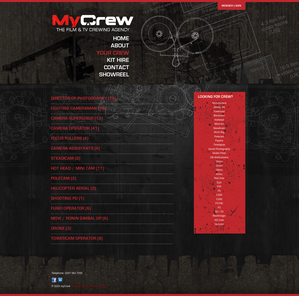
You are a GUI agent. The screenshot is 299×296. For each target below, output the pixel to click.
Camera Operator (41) (75, 128)
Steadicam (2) (65, 158)
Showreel (114, 74)
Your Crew (113, 53)
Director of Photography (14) (83, 98)
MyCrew (93, 31)
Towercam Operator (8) (77, 238)
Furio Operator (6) (71, 208)
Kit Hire (118, 60)
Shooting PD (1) (67, 198)
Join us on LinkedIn (61, 280)
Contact (116, 67)
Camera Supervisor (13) (77, 118)
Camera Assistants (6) (75, 148)
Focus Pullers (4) (69, 138)
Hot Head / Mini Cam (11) (77, 168)
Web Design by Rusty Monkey (89, 286)
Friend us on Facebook (55, 280)
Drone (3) (61, 228)
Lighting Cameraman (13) (78, 108)
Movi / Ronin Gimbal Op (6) (79, 218)
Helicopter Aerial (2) (73, 188)
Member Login (231, 5)
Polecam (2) (63, 178)
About (120, 45)
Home (121, 38)
